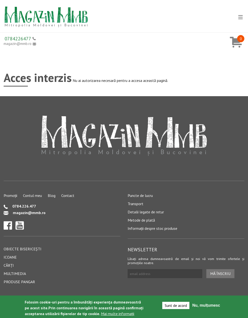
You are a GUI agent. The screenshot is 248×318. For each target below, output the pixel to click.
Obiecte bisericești (22, 248)
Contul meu (32, 195)
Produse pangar (19, 281)
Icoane (10, 257)
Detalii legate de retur (146, 212)
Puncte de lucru (140, 195)
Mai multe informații (117, 314)
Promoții (10, 195)
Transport (135, 203)
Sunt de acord (176, 306)
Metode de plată (141, 220)
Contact (67, 195)
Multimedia (15, 273)
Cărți (9, 265)
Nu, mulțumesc (206, 306)
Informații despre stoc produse (152, 228)
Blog (51, 195)
